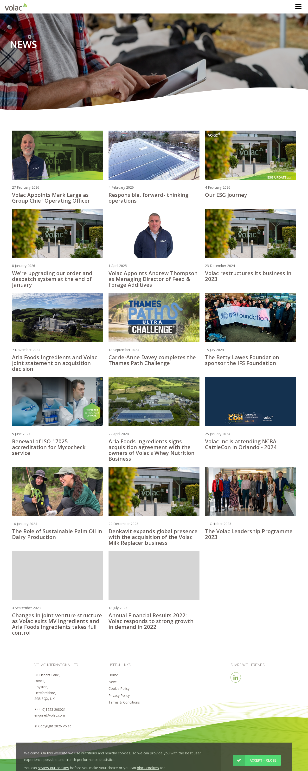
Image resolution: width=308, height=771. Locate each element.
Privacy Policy (119, 695)
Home (113, 675)
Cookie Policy (119, 688)
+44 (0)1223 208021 (50, 709)
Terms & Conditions (124, 702)
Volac (17, 7)
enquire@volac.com (49, 715)
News (113, 681)
